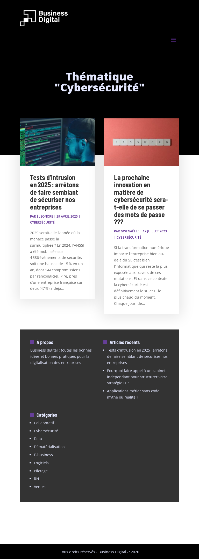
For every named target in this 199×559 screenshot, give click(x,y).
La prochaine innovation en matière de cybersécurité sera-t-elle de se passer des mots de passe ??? (141, 199)
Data (38, 438)
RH (36, 478)
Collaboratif (44, 422)
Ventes (40, 486)
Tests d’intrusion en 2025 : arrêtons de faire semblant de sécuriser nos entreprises (54, 192)
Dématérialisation (49, 446)
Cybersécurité (42, 222)
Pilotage (41, 470)
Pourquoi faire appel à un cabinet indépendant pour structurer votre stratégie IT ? (137, 377)
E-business (43, 454)
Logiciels (41, 462)
